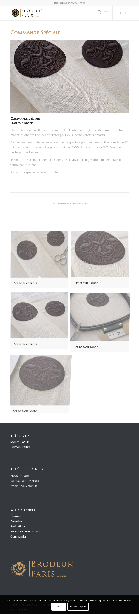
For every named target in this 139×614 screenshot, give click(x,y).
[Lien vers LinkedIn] (120, 13)
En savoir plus (78, 606)
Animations (17, 521)
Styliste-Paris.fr (19, 442)
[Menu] (106, 12)
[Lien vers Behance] (126, 13)
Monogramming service (25, 531)
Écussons (16, 516)
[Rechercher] (97, 12)
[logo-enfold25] (57, 12)
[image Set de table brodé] (40, 261)
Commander (18, 536)
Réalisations (17, 526)
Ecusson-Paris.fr (20, 447)
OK (59, 606)
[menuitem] (97, 12)
